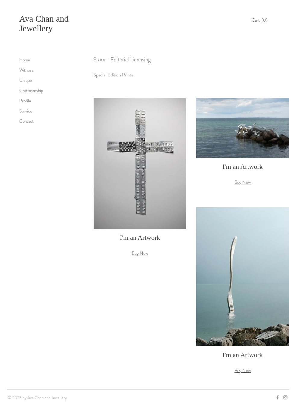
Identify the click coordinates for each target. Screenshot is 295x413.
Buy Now (140, 253)
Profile (25, 100)
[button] (261, 20)
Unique (25, 80)
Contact (26, 121)
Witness (26, 70)
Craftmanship (31, 90)
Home (24, 60)
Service (25, 111)
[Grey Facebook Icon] (277, 397)
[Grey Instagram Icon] (285, 397)
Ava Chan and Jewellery (44, 23)
